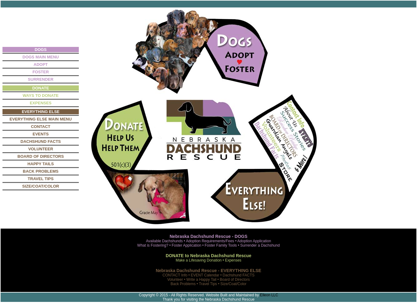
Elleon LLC (269, 295)
